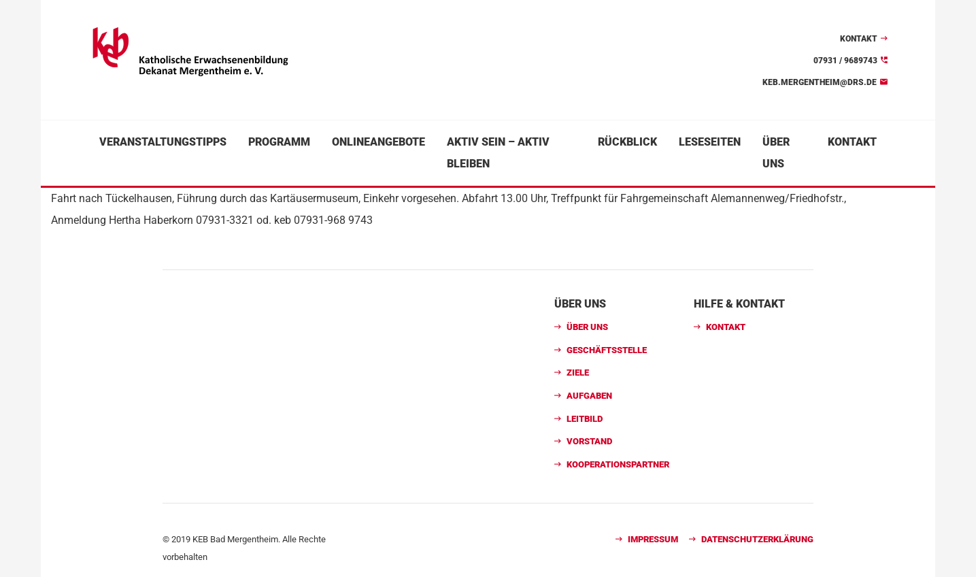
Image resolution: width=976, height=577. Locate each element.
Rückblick (627, 141)
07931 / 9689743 (845, 60)
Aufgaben (589, 396)
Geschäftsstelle (607, 350)
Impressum (653, 539)
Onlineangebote (378, 141)
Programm (279, 141)
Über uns (776, 152)
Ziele (578, 372)
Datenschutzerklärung (757, 539)
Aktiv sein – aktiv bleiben (498, 152)
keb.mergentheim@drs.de (819, 82)
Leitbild (585, 419)
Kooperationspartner (618, 464)
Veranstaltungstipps (162, 141)
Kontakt (858, 39)
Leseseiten (710, 141)
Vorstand (589, 441)
